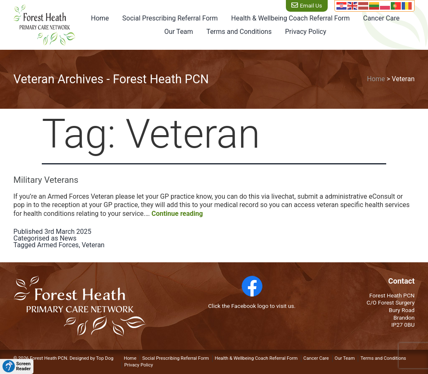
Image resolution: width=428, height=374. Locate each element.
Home (100, 18)
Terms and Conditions (239, 32)
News (68, 238)
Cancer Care (381, 18)
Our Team (178, 32)
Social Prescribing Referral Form (170, 18)
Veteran (93, 245)
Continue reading (177, 214)
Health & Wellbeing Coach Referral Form (290, 18)
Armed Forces (58, 245)
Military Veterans (46, 180)
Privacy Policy (305, 32)
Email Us (310, 5)
